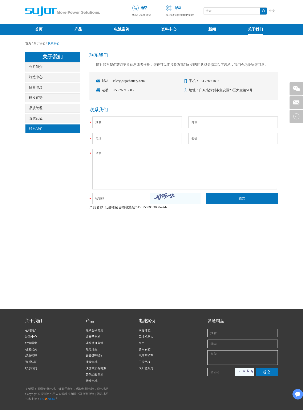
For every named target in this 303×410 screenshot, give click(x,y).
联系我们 (53, 43)
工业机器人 (146, 336)
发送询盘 (215, 320)
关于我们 (255, 29)
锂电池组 (91, 349)
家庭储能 (144, 330)
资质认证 (36, 118)
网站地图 (103, 393)
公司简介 (36, 67)
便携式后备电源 (96, 368)
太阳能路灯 (146, 368)
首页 (39, 29)
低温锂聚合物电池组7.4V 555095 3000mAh (136, 207)
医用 (142, 343)
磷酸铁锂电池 (94, 343)
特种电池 (91, 380)
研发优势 (36, 97)
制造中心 (36, 77)
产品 (78, 29)
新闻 (212, 29)
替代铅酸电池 (94, 374)
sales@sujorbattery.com (180, 14)
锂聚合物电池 (94, 330)
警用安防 (144, 349)
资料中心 (168, 29)
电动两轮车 (146, 355)
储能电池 (91, 362)
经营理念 (36, 87)
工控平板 (144, 362)
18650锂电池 (94, 355)
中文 (272, 11)
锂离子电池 (93, 336)
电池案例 (121, 29)
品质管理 (36, 108)
